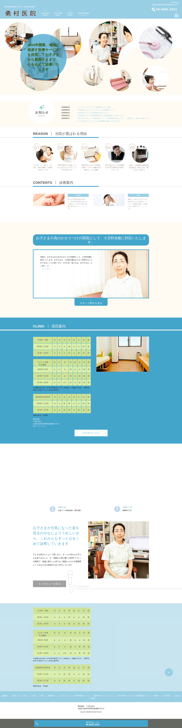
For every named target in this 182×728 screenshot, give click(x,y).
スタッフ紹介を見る (91, 303)
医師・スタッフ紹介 (19, 696)
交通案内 (4, 696)
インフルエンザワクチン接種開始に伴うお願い (94, 107)
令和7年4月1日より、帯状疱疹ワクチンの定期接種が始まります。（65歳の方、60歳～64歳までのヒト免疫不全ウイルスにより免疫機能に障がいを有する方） (113, 119)
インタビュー (64, 696)
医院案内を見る (91, 433)
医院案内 (51, 696)
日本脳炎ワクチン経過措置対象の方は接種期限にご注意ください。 (101, 115)
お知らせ (177, 696)
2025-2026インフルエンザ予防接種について (133, 696)
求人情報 (166, 696)
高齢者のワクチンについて (103, 696)
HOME (93, 698)
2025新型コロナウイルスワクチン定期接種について (96, 110)
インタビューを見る (49, 583)
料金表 (156, 696)
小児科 (33, 696)
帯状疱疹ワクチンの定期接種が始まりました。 (94, 113)
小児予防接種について (81, 696)
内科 (42, 696)
